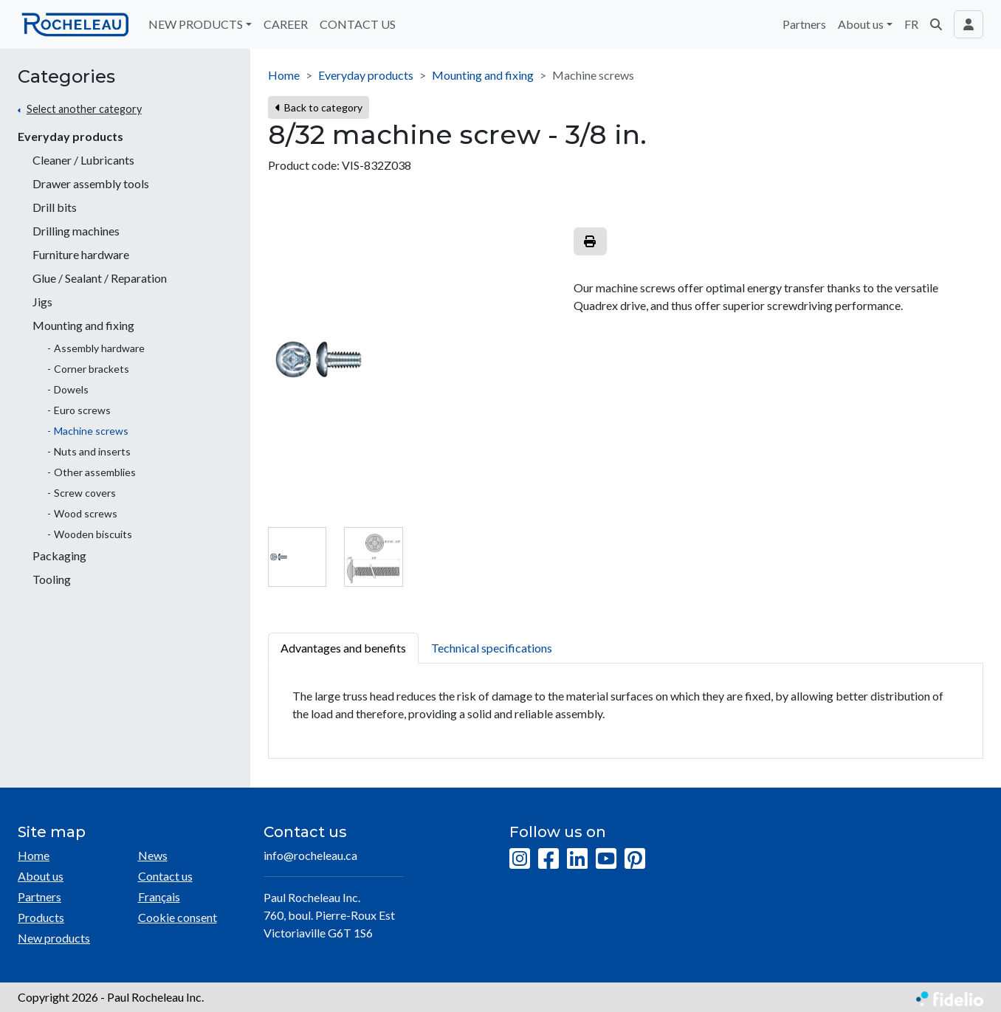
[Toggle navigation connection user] (968, 24)
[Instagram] (519, 859)
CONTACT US (358, 24)
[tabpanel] (625, 711)
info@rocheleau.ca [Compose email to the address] (310, 855)
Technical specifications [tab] (491, 648)
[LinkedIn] (577, 859)
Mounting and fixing (483, 75)
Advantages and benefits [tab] (343, 648)
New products (54, 938)
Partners (804, 24)
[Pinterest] (635, 859)
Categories (66, 76)
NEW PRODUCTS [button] (195, 24)
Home (284, 75)
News (153, 855)
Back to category (318, 107)
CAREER (286, 24)
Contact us (165, 876)
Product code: (304, 165)
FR (911, 24)
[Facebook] (548, 859)
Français (159, 896)
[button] (936, 24)
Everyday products (70, 136)
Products (41, 917)
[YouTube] (606, 859)
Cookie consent (177, 917)
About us (40, 876)
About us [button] (861, 24)
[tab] (297, 557)
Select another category (84, 109)
